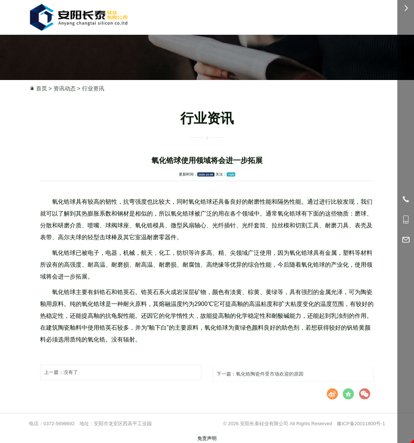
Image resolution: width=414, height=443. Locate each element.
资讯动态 (64, 88)
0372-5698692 (59, 423)
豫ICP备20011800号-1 (361, 423)
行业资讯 (93, 88)
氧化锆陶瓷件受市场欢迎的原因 (269, 379)
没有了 (70, 376)
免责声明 (207, 438)
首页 (41, 88)
